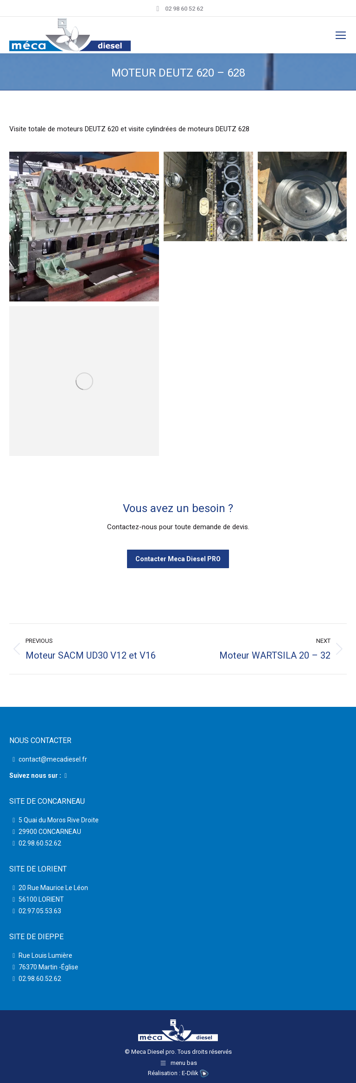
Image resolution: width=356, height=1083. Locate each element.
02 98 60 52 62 (178, 8)
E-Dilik (195, 1073)
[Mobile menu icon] (341, 35)
